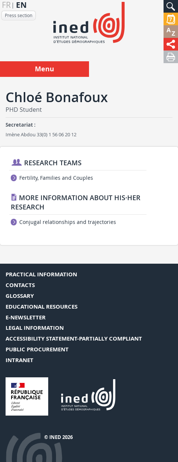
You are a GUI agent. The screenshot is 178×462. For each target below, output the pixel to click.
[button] (171, 6)
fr (6, 5)
